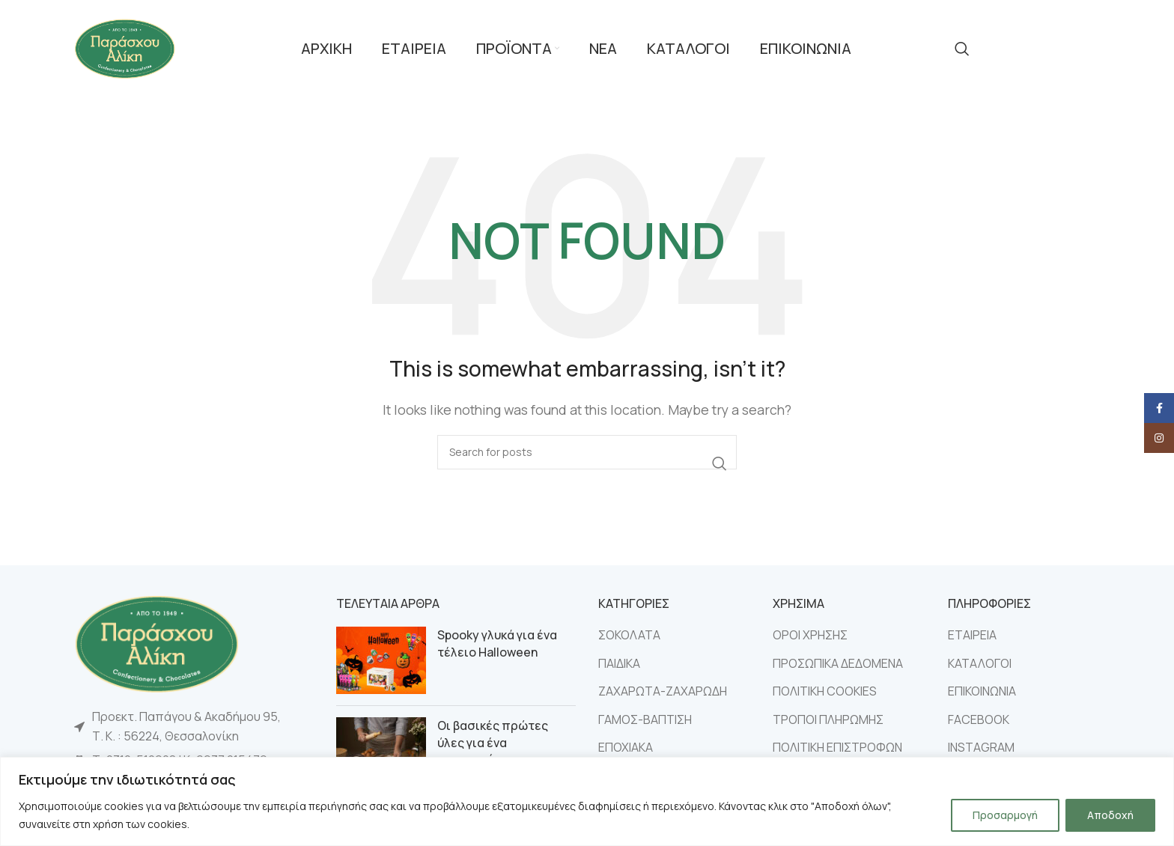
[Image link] (156, 642)
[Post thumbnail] (381, 660)
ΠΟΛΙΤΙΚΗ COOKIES (825, 691)
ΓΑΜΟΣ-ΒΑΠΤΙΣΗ (645, 719)
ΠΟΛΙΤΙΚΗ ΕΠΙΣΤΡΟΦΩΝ (837, 747)
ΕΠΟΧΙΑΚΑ (625, 747)
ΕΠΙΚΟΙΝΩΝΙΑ (982, 691)
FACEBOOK (978, 719)
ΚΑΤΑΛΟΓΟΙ (980, 663)
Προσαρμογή (1005, 815)
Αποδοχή (1110, 815)
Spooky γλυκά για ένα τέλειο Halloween (497, 643)
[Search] (962, 49)
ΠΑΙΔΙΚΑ (619, 663)
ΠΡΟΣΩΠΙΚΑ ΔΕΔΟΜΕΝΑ (838, 663)
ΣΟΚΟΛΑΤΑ (629, 635)
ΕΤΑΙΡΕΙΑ (972, 635)
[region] (587, 801)
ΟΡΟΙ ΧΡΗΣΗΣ (810, 635)
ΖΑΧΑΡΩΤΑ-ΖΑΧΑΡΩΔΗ (662, 691)
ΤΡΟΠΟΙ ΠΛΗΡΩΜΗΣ (828, 719)
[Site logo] (124, 47)
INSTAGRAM (981, 747)
